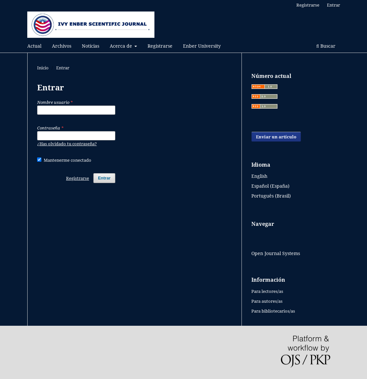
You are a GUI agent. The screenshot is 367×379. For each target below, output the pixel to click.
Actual (34, 46)
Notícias (90, 46)
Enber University (202, 46)
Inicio (43, 68)
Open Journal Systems (275, 253)
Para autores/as (267, 301)
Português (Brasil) (271, 196)
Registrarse (160, 46)
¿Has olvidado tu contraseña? (67, 144)
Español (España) (270, 186)
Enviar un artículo (276, 137)
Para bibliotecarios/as (273, 311)
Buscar (325, 46)
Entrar (333, 5)
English (259, 176)
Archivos (61, 46)
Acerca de (121, 46)
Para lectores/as (267, 291)
